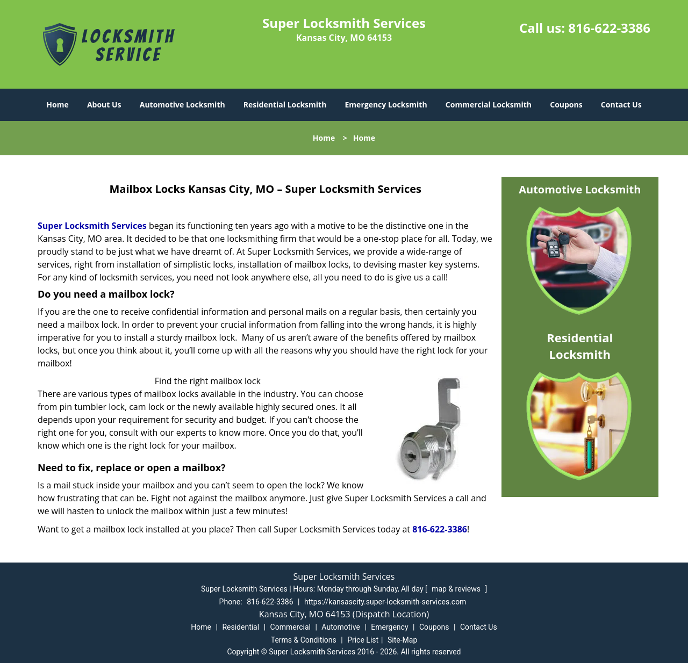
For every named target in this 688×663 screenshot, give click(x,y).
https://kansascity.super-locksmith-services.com (385, 601)
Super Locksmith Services (92, 226)
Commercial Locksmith (489, 104)
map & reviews (457, 589)
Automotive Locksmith (182, 104)
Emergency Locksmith (386, 104)
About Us (104, 104)
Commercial (290, 627)
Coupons (566, 104)
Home (57, 104)
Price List (362, 640)
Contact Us (621, 104)
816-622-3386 (609, 28)
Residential (240, 627)
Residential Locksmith (285, 104)
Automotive (340, 627)
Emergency (389, 627)
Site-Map (402, 640)
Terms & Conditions (303, 640)
